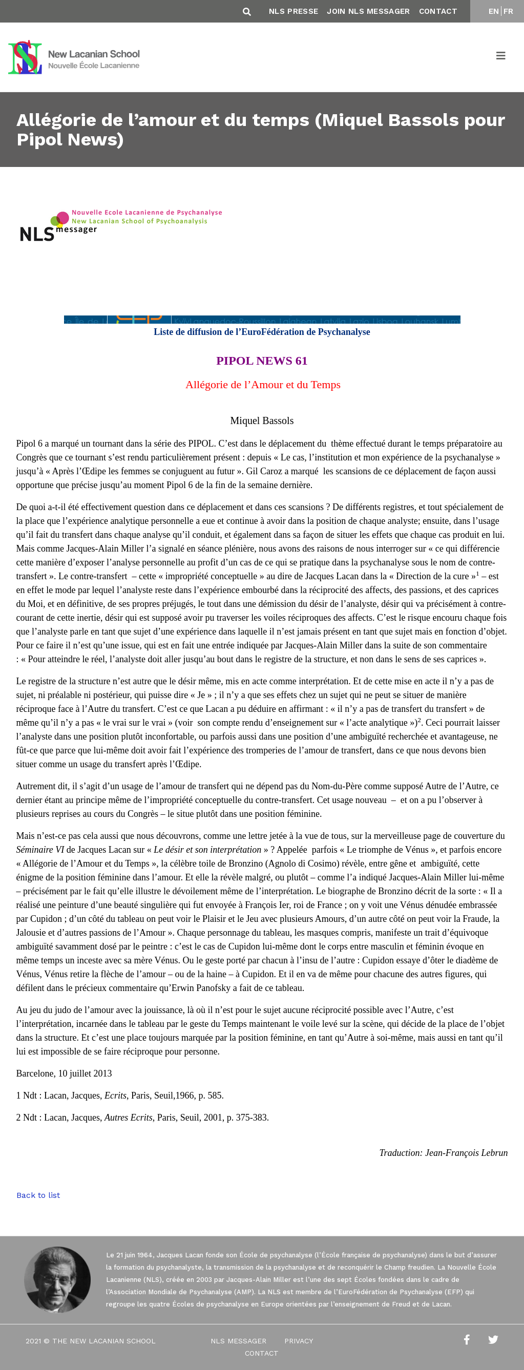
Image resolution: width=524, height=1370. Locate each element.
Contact (438, 11)
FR (509, 11)
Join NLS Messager (368, 11)
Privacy (298, 1341)
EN (494, 11)
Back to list (38, 1195)
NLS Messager (238, 1341)
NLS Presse (293, 11)
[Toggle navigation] (501, 57)
